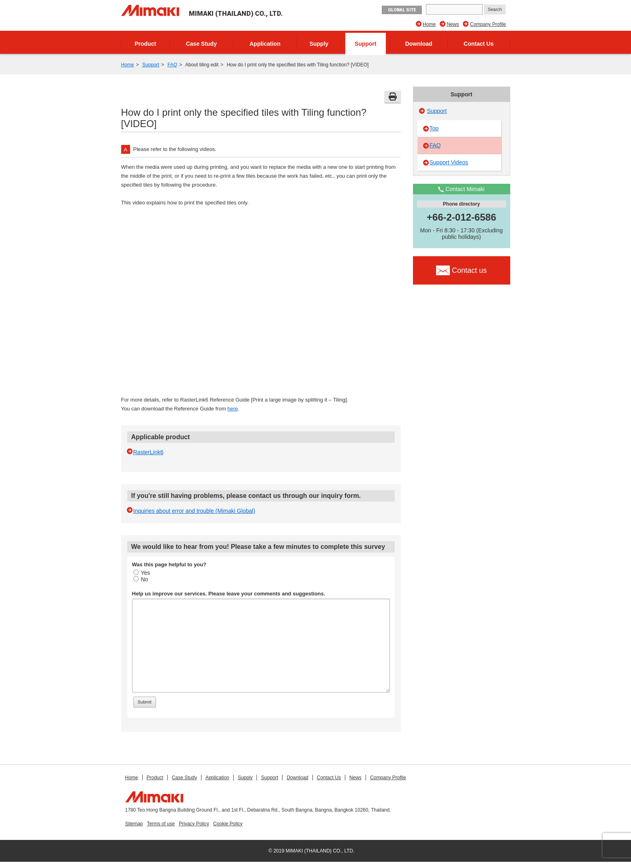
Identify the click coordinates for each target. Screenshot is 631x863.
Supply (319, 43)
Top (434, 128)
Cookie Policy (228, 824)
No (140, 579)
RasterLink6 (148, 452)
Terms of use (161, 824)
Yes (141, 573)
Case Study (201, 43)
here (232, 409)
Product (145, 43)
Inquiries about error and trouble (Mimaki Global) (194, 511)
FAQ (172, 65)
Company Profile (488, 24)
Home (429, 24)
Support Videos (449, 162)
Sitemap (134, 824)
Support (365, 43)
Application (265, 43)
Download (418, 43)
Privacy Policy (194, 824)
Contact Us (479, 43)
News (453, 24)
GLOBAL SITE (402, 10)
